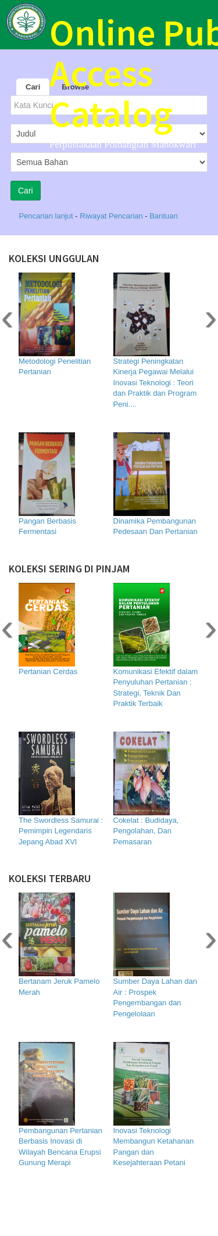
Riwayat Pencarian (112, 216)
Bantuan (163, 216)
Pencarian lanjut (47, 216)
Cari (33, 87)
